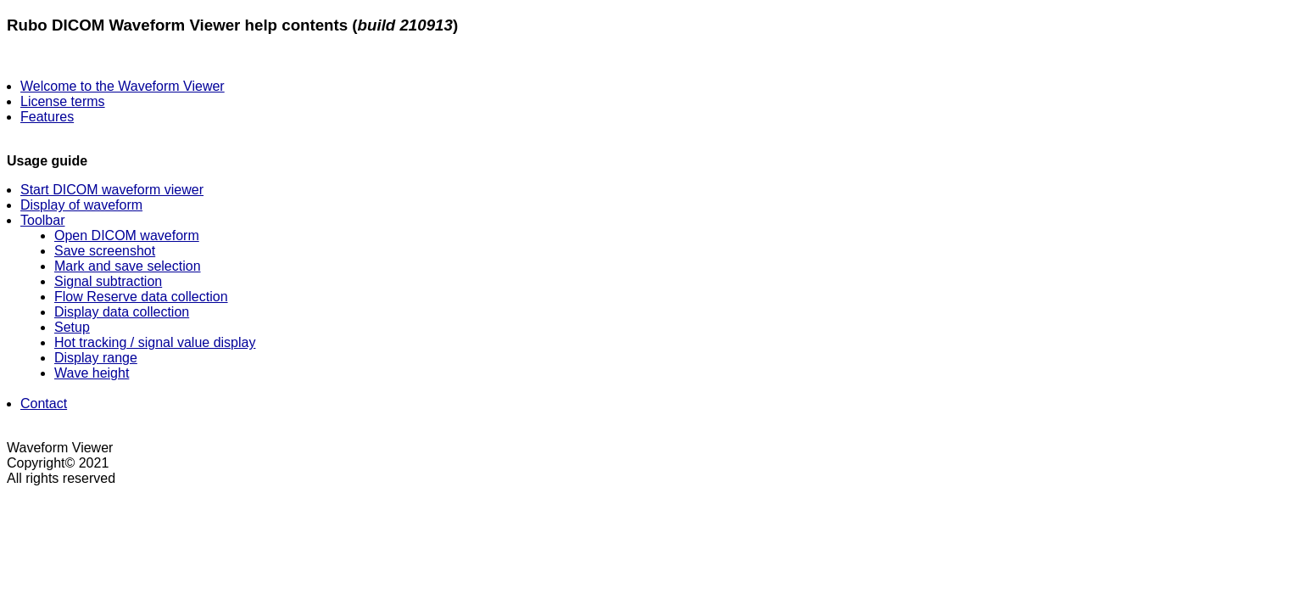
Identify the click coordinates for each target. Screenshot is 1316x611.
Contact (43, 403)
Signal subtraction (108, 281)
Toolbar (42, 220)
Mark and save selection (127, 266)
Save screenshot (104, 251)
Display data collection (121, 312)
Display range (95, 357)
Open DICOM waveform (126, 235)
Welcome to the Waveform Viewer (122, 86)
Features (47, 116)
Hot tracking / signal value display (154, 342)
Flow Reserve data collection (141, 296)
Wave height (91, 373)
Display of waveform (81, 205)
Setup (72, 327)
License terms (62, 101)
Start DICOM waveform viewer (112, 189)
